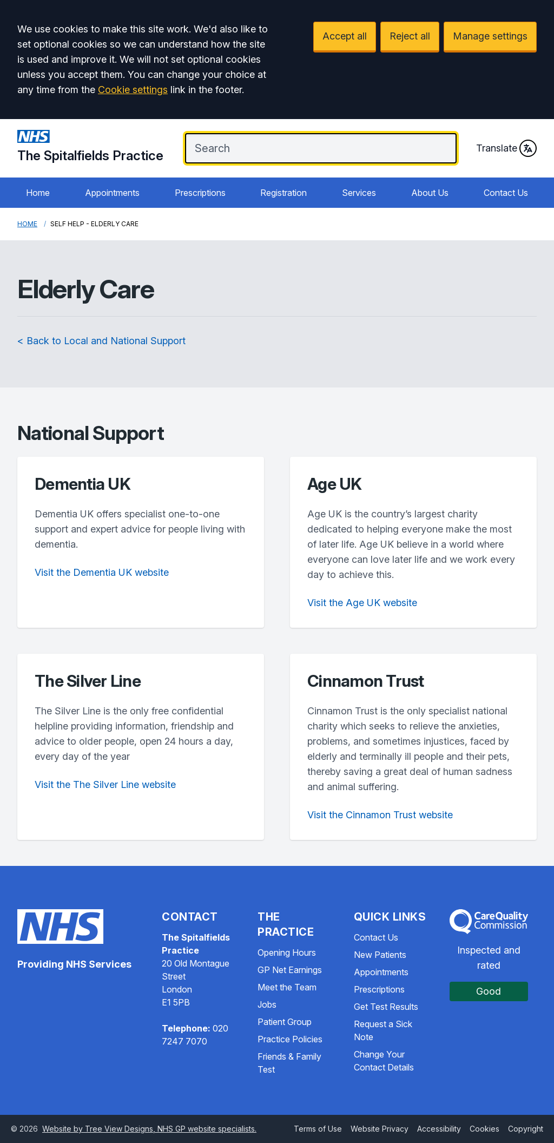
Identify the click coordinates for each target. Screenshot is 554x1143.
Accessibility (439, 1128)
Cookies (484, 1128)
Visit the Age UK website (362, 602)
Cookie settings (133, 89)
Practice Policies (290, 1039)
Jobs (267, 1004)
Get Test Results (386, 1006)
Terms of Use (318, 1128)
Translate (506, 148)
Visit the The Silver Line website (105, 784)
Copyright (525, 1128)
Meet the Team (287, 987)
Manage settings (490, 36)
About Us (430, 192)
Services (359, 192)
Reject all (410, 36)
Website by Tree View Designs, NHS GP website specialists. (149, 1128)
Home (38, 192)
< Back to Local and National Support (101, 340)
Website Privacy (379, 1128)
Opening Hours (287, 952)
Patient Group (285, 1021)
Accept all (344, 36)
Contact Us (506, 192)
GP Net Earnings (290, 969)
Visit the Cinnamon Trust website (380, 814)
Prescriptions (200, 192)
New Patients (380, 954)
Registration (283, 192)
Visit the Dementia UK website (102, 572)
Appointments (112, 192)
